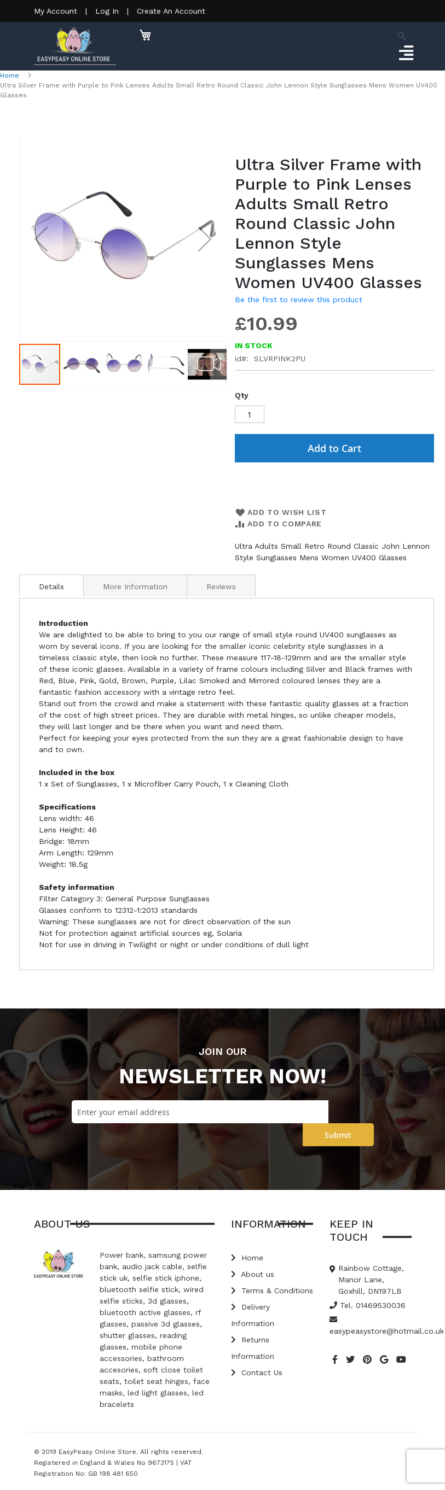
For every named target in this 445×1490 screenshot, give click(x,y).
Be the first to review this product (298, 299)
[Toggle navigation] (406, 53)
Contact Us (256, 1372)
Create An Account (171, 11)
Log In (107, 11)
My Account (55, 11)
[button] (41, 239)
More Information (135, 586)
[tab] (51, 585)
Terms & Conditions (272, 1290)
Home (9, 75)
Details (51, 586)
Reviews (221, 586)
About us (252, 1274)
